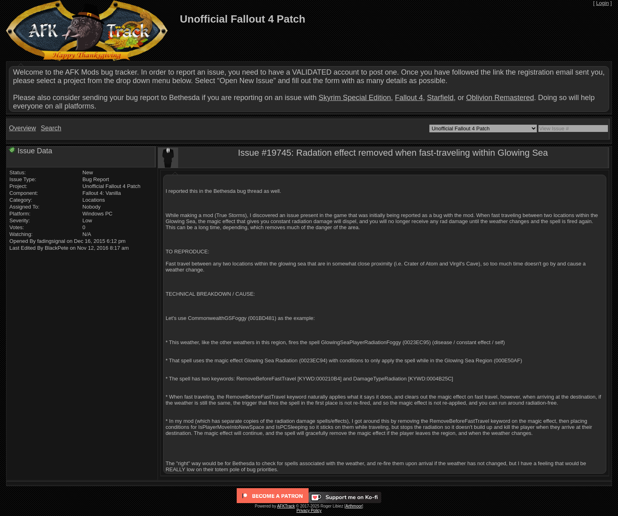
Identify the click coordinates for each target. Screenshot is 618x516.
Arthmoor (353, 506)
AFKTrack (286, 506)
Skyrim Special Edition (355, 98)
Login (602, 3)
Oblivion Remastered (500, 98)
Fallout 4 (409, 98)
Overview (22, 128)
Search (51, 128)
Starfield (440, 98)
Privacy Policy (309, 510)
